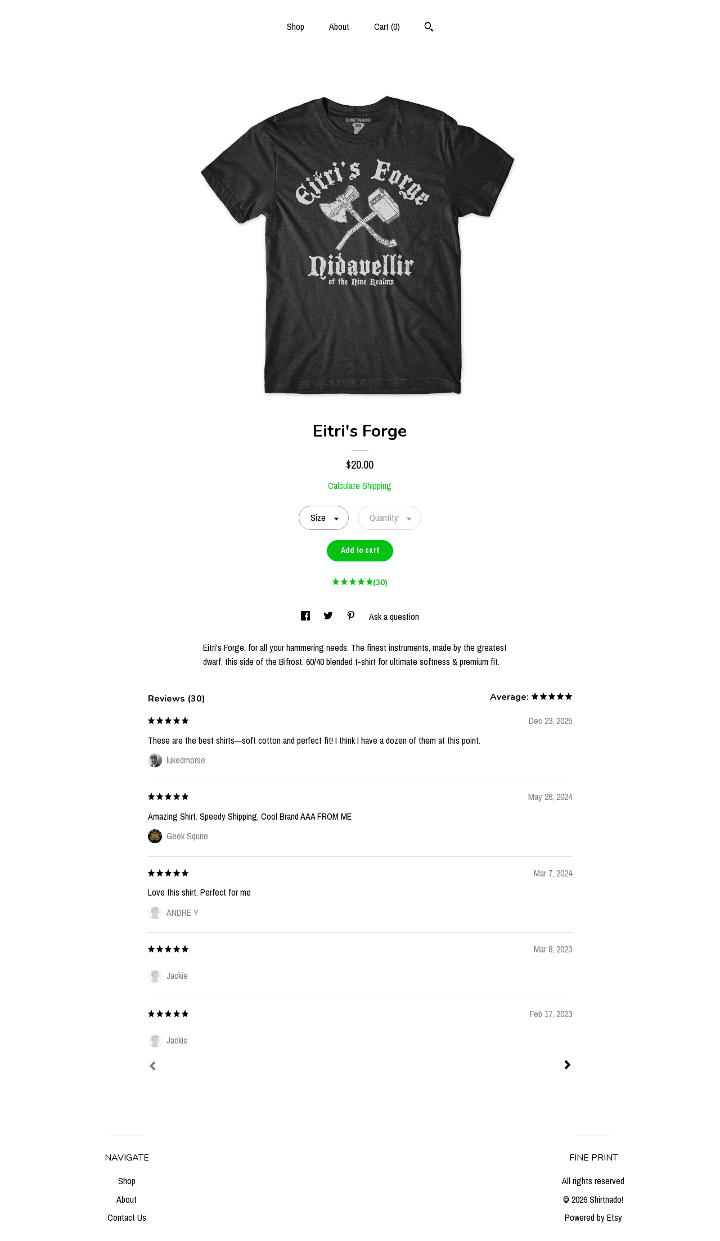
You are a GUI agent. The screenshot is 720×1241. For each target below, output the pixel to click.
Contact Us (126, 1217)
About (339, 26)
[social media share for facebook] (306, 616)
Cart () (387, 26)
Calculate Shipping (360, 485)
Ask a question (394, 616)
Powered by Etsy (593, 1217)
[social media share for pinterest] (352, 616)
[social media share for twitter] (329, 616)
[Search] (429, 28)
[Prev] (152, 1067)
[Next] (567, 1066)
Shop (295, 26)
